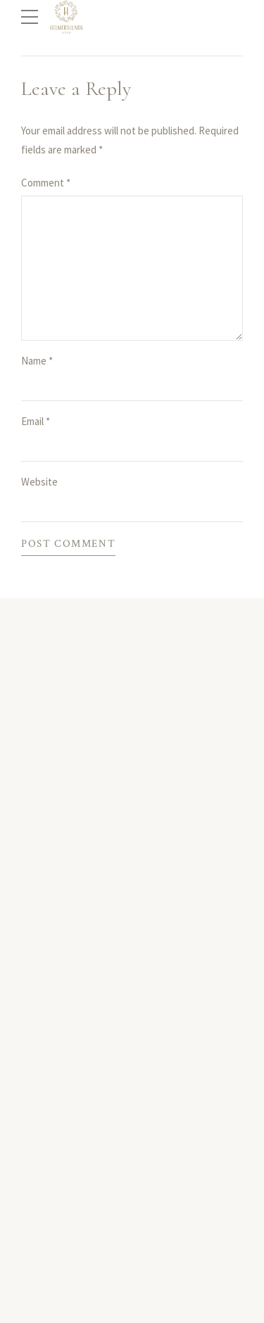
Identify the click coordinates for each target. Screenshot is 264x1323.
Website (39, 481)
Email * (35, 421)
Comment (45, 182)
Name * (37, 360)
